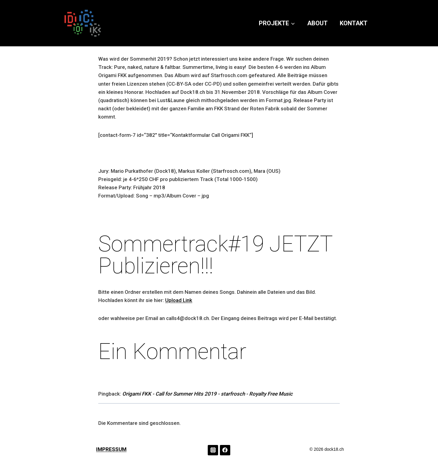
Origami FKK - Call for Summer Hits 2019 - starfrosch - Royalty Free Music (207, 394)
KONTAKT (353, 23)
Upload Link (178, 300)
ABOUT (317, 23)
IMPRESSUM (111, 449)
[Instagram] (213, 450)
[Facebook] (225, 450)
